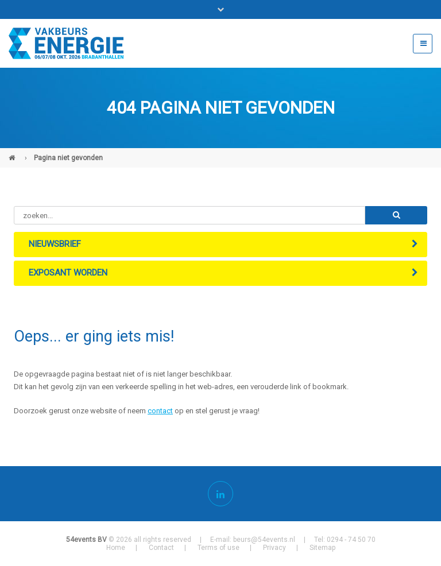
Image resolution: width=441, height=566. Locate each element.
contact (160, 410)
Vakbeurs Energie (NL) (13, 153)
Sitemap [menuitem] (322, 548)
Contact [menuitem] (161, 548)
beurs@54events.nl (264, 540)
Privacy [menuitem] (274, 548)
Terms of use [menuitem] (218, 548)
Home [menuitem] (115, 548)
